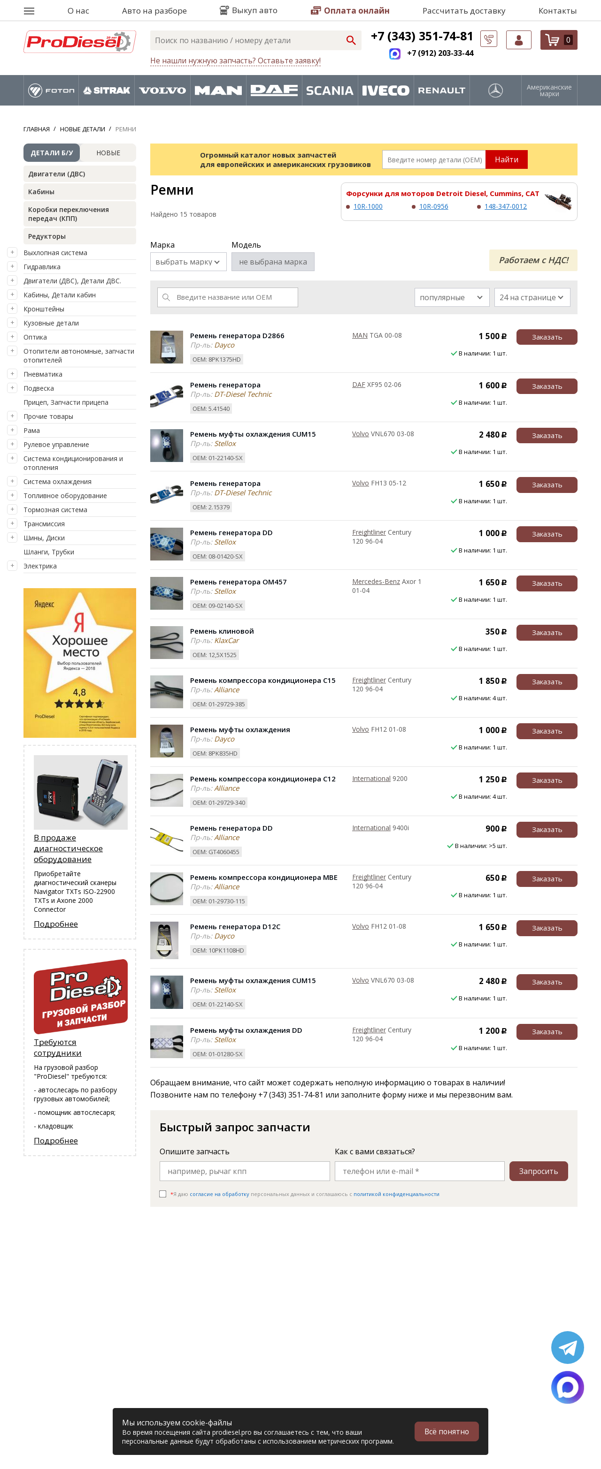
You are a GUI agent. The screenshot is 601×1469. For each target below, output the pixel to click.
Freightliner (369, 532)
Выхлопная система (55, 252)
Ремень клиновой (222, 631)
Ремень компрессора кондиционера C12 (263, 778)
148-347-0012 (506, 206)
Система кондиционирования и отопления (73, 463)
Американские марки (549, 90)
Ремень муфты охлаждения (240, 729)
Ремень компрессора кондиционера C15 (263, 680)
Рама (31, 430)
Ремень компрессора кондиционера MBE (264, 877)
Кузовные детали (51, 322)
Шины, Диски (44, 537)
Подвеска (38, 388)
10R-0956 (433, 206)
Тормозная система (55, 509)
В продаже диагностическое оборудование (68, 848)
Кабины (41, 191)
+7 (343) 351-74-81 (422, 36)
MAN (360, 335)
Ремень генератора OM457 (238, 581)
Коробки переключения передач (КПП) (68, 214)
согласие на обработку (219, 1193)
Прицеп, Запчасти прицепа (65, 402)
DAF (358, 384)
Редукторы (47, 236)
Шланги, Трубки (48, 551)
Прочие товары (48, 416)
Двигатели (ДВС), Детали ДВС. (72, 280)
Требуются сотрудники (58, 1047)
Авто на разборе (154, 10)
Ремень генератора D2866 (237, 335)
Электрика (40, 565)
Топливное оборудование (65, 495)
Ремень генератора (225, 384)
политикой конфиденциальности (396, 1193)
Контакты (558, 10)
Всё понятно (446, 1431)
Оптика (35, 337)
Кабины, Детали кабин (59, 294)
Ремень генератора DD (231, 532)
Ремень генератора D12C (235, 926)
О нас (78, 10)
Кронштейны (43, 308)
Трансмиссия (44, 523)
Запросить (538, 1171)
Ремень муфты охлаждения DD (246, 1030)
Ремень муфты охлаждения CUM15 (253, 434)
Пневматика (42, 374)
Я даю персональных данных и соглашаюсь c (304, 1193)
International (371, 778)
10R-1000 (368, 206)
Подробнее (56, 923)
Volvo (360, 433)
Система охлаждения (57, 481)
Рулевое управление (56, 444)
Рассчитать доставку (464, 10)
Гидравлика (42, 266)
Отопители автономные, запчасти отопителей (78, 355)
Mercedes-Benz (376, 581)
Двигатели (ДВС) (56, 173)
